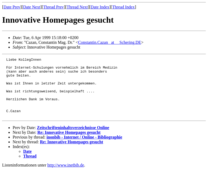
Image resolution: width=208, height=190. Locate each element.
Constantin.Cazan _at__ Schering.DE (109, 42)
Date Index (100, 7)
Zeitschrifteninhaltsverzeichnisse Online (73, 139)
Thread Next (77, 7)
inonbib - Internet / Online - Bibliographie (84, 149)
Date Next (31, 7)
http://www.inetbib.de (65, 177)
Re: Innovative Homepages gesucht (69, 144)
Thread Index (123, 7)
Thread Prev (53, 7)
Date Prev (11, 7)
